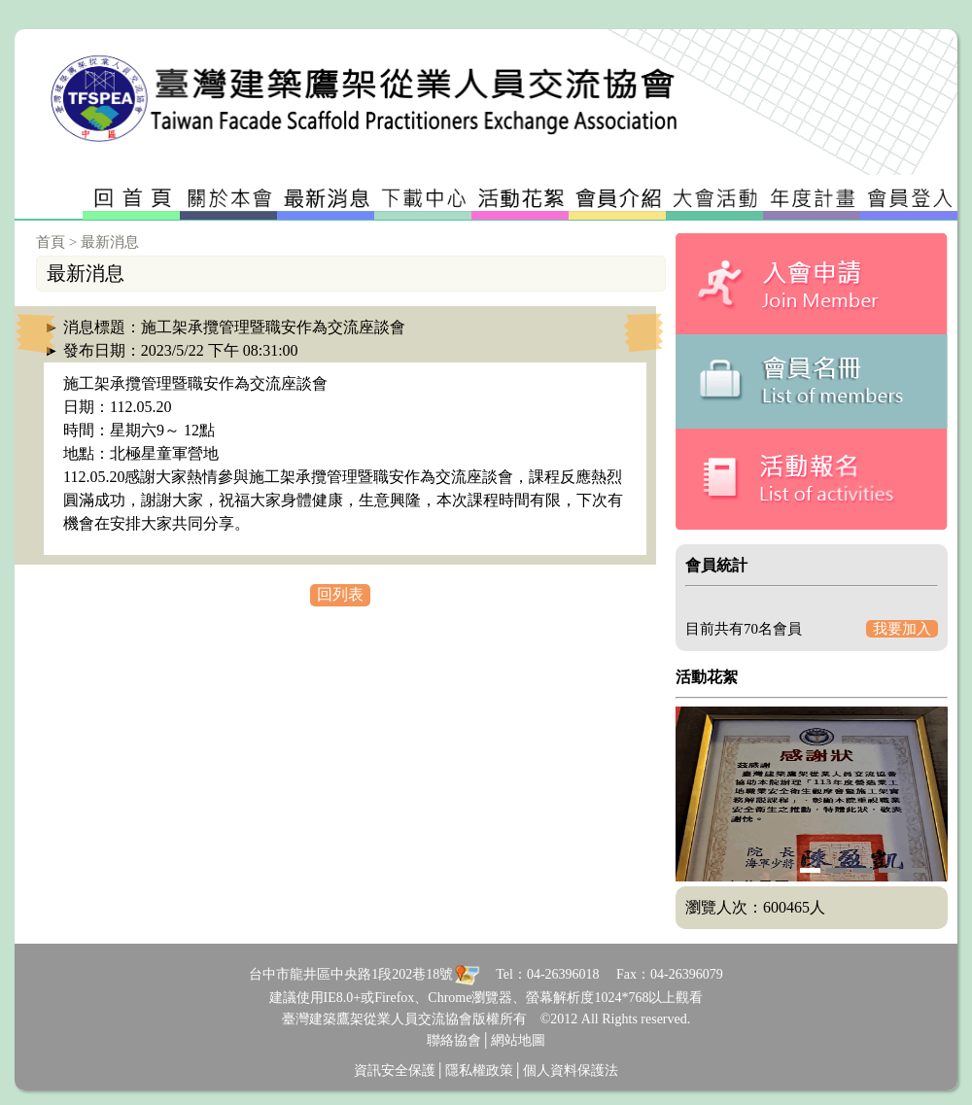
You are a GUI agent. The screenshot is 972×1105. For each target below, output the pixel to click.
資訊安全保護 (394, 1070)
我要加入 (902, 629)
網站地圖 (518, 1040)
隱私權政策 (479, 1070)
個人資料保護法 (570, 1070)
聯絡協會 (454, 1040)
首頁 (50, 242)
